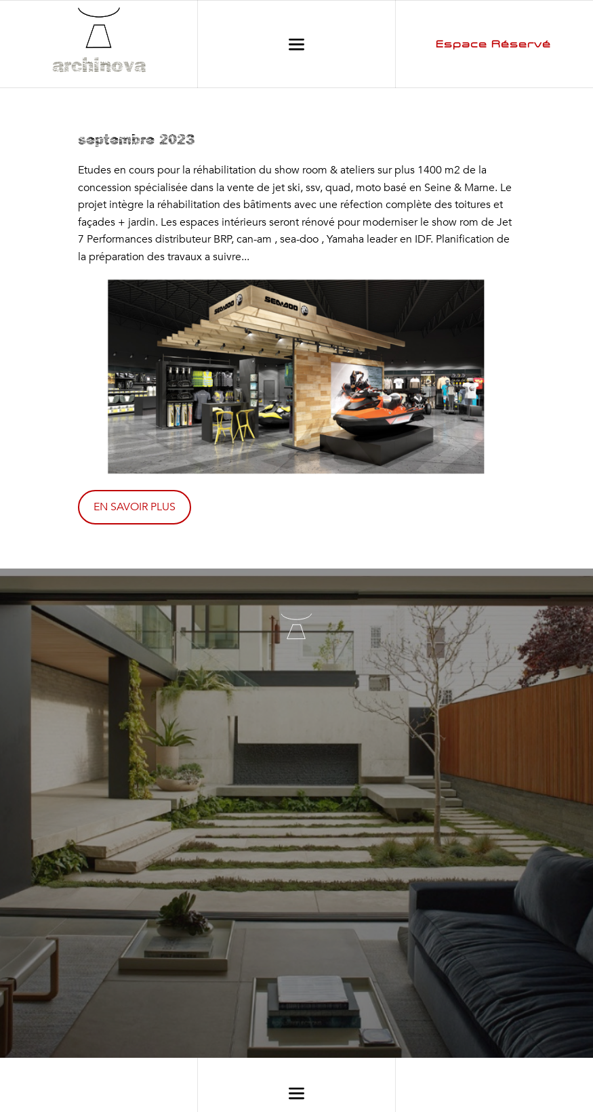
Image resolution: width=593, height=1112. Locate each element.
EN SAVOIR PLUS (135, 506)
